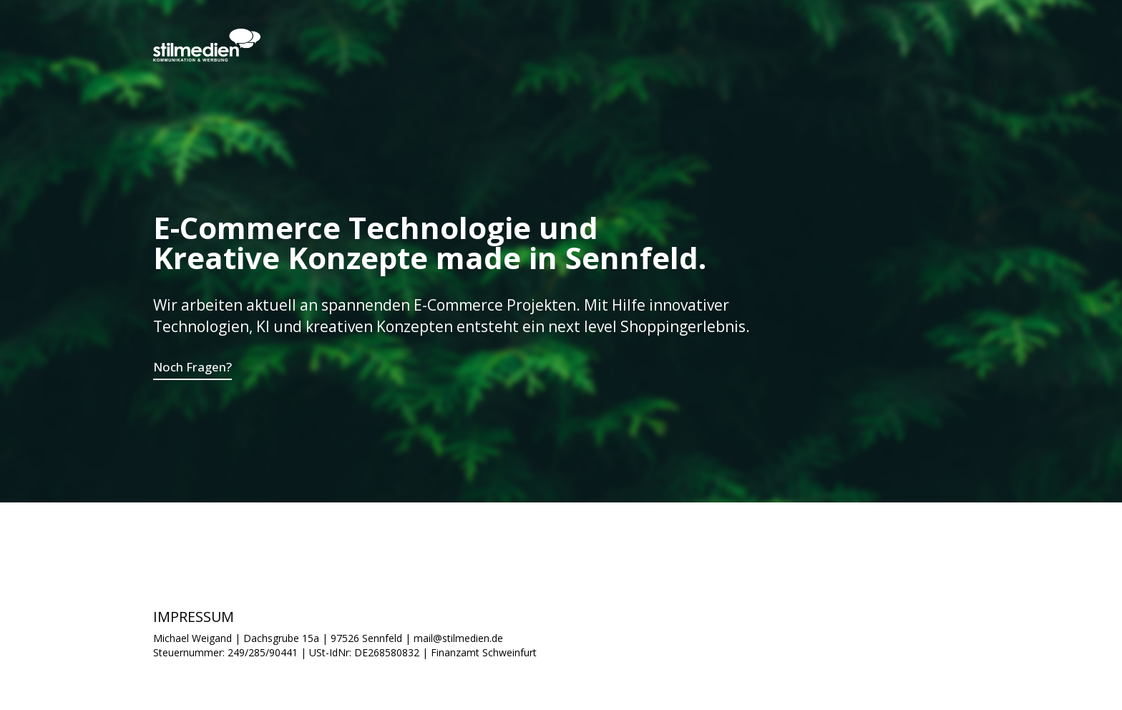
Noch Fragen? (192, 367)
